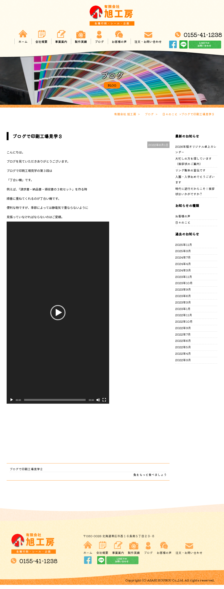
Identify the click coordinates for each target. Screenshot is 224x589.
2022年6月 (183, 340)
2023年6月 (183, 295)
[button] (57, 312)
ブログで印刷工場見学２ (26, 469)
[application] (58, 313)
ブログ (99, 36)
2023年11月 (183, 276)
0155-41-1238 (203, 34)
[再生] (11, 400)
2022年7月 (183, 334)
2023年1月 (183, 308)
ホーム (23, 36)
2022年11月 (183, 315)
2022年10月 (184, 321)
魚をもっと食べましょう (150, 474)
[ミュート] (98, 400)
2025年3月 (183, 250)
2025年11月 (183, 244)
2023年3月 (183, 302)
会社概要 (41, 36)
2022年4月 (183, 353)
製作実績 (81, 36)
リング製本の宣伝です (190, 170)
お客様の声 (119, 36)
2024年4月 (183, 263)
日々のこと (182, 222)
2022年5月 (183, 347)
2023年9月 (183, 289)
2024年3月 (183, 270)
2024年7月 (183, 257)
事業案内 (61, 36)
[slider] (55, 400)
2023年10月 (184, 283)
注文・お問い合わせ (148, 36)
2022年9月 (183, 328)
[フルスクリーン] (104, 400)
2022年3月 (183, 360)
